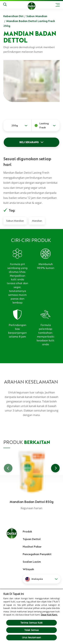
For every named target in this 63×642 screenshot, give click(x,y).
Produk (27, 531)
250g (14, 125)
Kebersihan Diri (13, 16)
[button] (41, 579)
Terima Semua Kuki (31, 622)
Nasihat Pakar (32, 546)
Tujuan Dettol (32, 539)
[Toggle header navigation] (57, 4)
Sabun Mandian (36, 16)
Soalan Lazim (32, 561)
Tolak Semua (31, 630)
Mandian (37, 220)
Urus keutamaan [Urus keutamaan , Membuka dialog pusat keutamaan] (31, 637)
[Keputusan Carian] (5, 5)
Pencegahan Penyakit (37, 554)
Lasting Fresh (44, 125)
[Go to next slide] (55, 468)
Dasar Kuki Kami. (49, 614)
